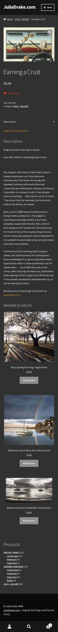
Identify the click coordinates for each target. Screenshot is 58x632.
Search (29, 626)
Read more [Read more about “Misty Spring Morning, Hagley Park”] (29, 380)
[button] (49, 32)
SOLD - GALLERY (22, 19)
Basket (45, 624)
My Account (9, 626)
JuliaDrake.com (19, 7)
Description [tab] (10, 121)
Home (10, 19)
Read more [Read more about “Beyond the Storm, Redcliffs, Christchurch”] (29, 520)
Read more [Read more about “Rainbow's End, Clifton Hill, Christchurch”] (29, 463)
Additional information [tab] (16, 130)
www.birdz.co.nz (12, 294)
